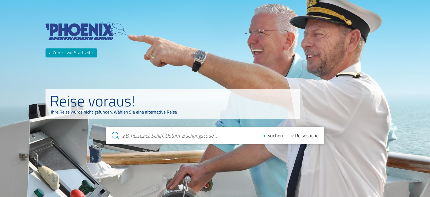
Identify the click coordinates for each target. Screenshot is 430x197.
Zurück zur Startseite (70, 52)
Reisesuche (307, 135)
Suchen (275, 135)
